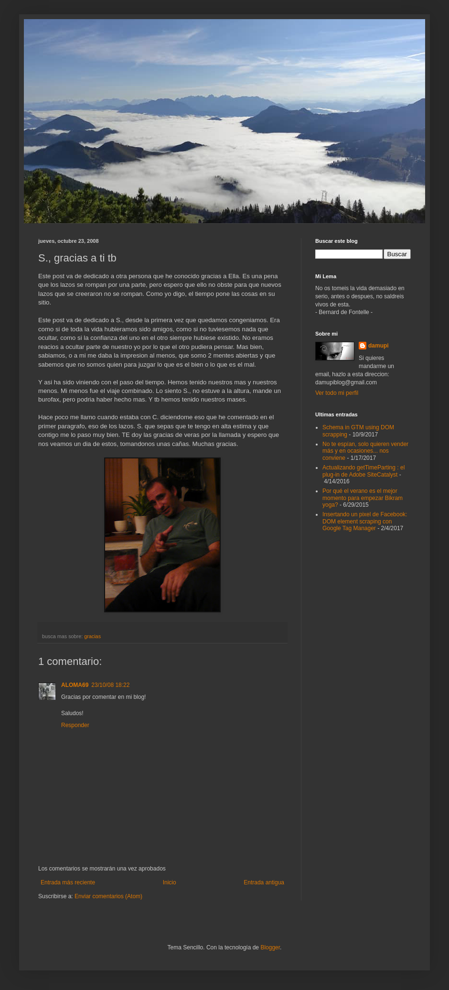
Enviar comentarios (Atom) (108, 896)
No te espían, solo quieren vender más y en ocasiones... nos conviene (365, 451)
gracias (92, 636)
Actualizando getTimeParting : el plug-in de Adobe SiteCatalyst (363, 471)
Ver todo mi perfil (336, 393)
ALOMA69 (74, 685)
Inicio (169, 882)
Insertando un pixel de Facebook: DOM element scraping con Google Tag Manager (364, 521)
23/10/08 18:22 (110, 685)
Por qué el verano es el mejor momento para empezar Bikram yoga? (362, 498)
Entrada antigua (264, 882)
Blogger (270, 947)
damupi (378, 345)
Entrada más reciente (68, 882)
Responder (75, 725)
